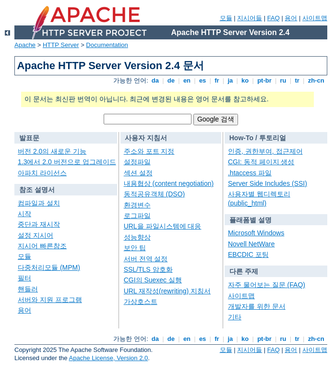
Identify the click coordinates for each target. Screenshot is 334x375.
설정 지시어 (35, 235)
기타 (234, 317)
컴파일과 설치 (39, 203)
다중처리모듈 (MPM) (49, 267)
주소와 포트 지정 (149, 151)
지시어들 (249, 18)
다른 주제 (243, 271)
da (155, 80)
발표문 (29, 138)
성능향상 (137, 237)
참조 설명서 (37, 190)
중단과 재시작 (39, 224)
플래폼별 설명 (250, 220)
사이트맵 (314, 18)
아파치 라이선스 (42, 173)
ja (230, 80)
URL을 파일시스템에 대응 (163, 226)
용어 (291, 18)
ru (283, 80)
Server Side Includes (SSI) (267, 183)
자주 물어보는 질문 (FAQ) (266, 285)
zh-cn (316, 80)
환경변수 (137, 205)
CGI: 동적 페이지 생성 (261, 162)
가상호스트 (140, 301)
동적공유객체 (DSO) (154, 194)
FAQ (273, 18)
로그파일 (137, 215)
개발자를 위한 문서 (257, 306)
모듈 (226, 18)
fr (217, 80)
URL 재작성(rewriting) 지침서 (167, 291)
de (171, 80)
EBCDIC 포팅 (248, 254)
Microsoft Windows (256, 233)
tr (297, 80)
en (186, 80)
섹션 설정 (138, 173)
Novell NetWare (251, 244)
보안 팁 (135, 248)
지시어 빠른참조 (42, 246)
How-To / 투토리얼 (257, 138)
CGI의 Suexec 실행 (153, 280)
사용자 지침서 (146, 138)
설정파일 (137, 162)
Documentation (107, 44)
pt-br (265, 80)
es (202, 80)
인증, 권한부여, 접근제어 (265, 151)
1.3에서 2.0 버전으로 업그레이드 (67, 162)
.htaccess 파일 (250, 173)
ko (245, 80)
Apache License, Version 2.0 (108, 358)
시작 (24, 214)
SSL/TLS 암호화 (148, 269)
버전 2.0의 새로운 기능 (52, 151)
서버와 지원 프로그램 (50, 299)
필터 (24, 278)
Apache (25, 44)
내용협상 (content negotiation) (169, 183)
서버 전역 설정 (146, 259)
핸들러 (28, 289)
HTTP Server (61, 44)
